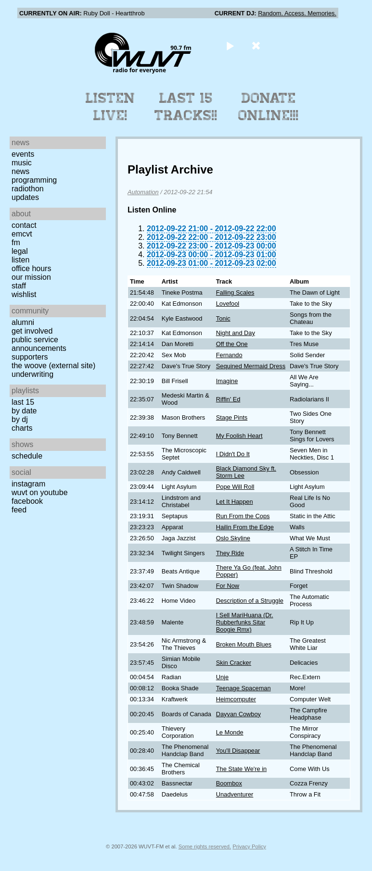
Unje (222, 677)
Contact (24, 225)
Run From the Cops (243, 516)
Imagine (227, 381)
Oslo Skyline (233, 538)
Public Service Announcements (39, 344)
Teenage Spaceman (243, 688)
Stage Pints (231, 417)
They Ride (230, 553)
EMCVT (22, 234)
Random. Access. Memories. (297, 13)
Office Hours (31, 268)
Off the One (232, 344)
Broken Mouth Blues (243, 644)
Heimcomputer (236, 699)
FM (16, 242)
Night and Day (235, 332)
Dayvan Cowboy (238, 714)
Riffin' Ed (228, 399)
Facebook (27, 501)
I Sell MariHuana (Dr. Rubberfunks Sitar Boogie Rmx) (244, 622)
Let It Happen (234, 501)
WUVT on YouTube (40, 492)
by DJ (20, 419)
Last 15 (23, 402)
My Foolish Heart (239, 435)
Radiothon (28, 189)
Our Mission (31, 277)
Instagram (28, 484)
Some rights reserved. (205, 846)
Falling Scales (235, 292)
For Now (227, 585)
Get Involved (32, 331)
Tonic (223, 318)
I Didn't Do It (233, 454)
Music (22, 163)
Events (23, 154)
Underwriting (32, 374)
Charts (22, 428)
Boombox (229, 783)
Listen (20, 260)
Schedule (27, 456)
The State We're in (241, 768)
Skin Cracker (233, 662)
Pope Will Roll (235, 486)
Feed (19, 510)
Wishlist (24, 294)
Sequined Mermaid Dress (250, 366)
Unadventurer (235, 794)
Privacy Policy (249, 846)
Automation (143, 192)
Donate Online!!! (268, 106)
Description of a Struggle (249, 600)
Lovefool (227, 303)
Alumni (23, 322)
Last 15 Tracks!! (186, 106)
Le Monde (230, 732)
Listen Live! (110, 106)
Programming (34, 180)
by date (24, 411)
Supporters (30, 357)
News (20, 171)
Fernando (229, 355)
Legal (20, 251)
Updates (25, 197)
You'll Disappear (238, 750)
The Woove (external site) (53, 365)
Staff (19, 286)
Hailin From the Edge (245, 527)
